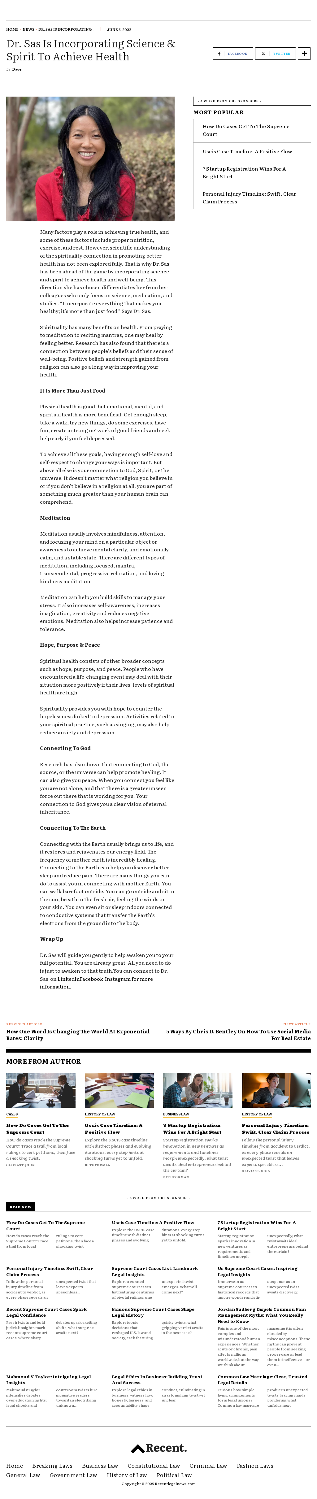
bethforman (98, 1164)
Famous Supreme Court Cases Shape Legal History (153, 1318)
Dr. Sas (161, 263)
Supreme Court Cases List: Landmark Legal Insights (155, 1278)
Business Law (176, 1113)
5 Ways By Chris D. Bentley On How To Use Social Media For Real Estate (238, 1035)
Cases (12, 1113)
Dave (17, 69)
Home (12, 29)
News (28, 29)
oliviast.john (20, 1164)
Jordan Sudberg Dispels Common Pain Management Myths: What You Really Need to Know (262, 1321)
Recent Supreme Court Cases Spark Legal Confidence (46, 1318)
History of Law (100, 1113)
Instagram (118, 978)
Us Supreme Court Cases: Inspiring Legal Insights (257, 1278)
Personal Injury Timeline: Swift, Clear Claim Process (275, 1131)
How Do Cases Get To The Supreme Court (40, 1128)
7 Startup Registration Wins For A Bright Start (194, 1131)
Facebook (92, 978)
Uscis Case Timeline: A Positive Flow (247, 148)
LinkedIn (68, 978)
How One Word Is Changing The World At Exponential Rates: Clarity (78, 1035)
